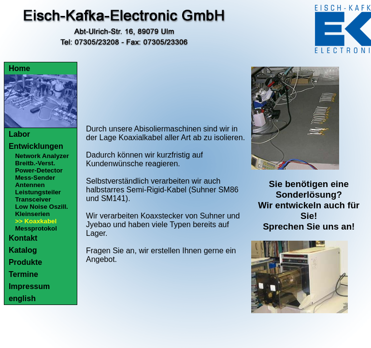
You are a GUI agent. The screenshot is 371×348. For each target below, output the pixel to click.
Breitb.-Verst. (35, 163)
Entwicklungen (36, 146)
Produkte (25, 262)
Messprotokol (36, 228)
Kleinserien (32, 214)
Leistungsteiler (38, 192)
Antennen (29, 184)
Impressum (29, 286)
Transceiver (33, 199)
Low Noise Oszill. (41, 206)
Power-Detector (39, 170)
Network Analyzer (42, 156)
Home (19, 68)
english (22, 298)
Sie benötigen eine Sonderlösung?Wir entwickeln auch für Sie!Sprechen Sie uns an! (308, 205)
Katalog (23, 250)
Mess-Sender (35, 177)
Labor (19, 134)
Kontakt (23, 238)
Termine (23, 274)
